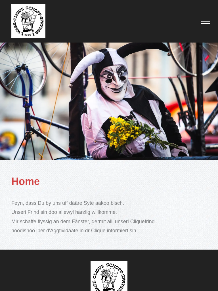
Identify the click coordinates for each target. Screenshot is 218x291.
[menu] (205, 21)
